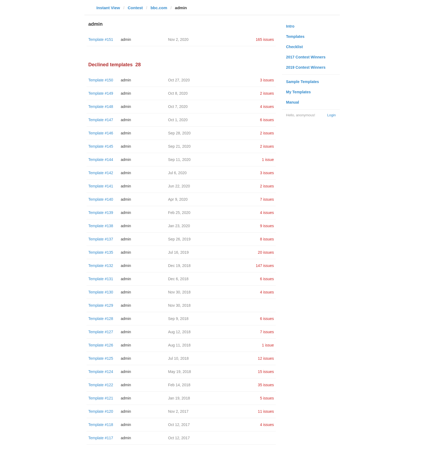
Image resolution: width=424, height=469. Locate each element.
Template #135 (100, 252)
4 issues (267, 106)
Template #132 (100, 265)
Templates (295, 36)
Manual (292, 102)
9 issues (267, 226)
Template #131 (100, 279)
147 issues (265, 265)
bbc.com (159, 7)
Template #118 (100, 424)
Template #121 (100, 398)
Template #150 (100, 80)
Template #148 (100, 106)
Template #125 (100, 358)
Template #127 (100, 332)
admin (126, 39)
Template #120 (100, 411)
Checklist (294, 47)
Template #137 (100, 239)
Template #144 (100, 159)
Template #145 (100, 146)
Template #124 (100, 371)
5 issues (267, 398)
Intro (290, 26)
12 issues (266, 358)
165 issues (265, 39)
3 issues (267, 80)
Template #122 (100, 385)
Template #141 (100, 186)
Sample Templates (302, 82)
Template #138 (100, 226)
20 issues (266, 252)
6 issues (267, 120)
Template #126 (100, 345)
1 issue (268, 159)
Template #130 (100, 292)
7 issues (267, 199)
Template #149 (100, 93)
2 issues (267, 93)
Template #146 (100, 133)
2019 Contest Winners (306, 67)
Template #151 (100, 39)
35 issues (266, 385)
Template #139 (100, 212)
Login (331, 115)
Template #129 (100, 305)
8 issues (267, 239)
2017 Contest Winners (306, 57)
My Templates (298, 92)
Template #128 (100, 318)
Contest (135, 7)
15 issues (266, 371)
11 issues (266, 411)
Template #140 (100, 199)
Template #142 (100, 173)
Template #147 (100, 120)
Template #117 (100, 438)
